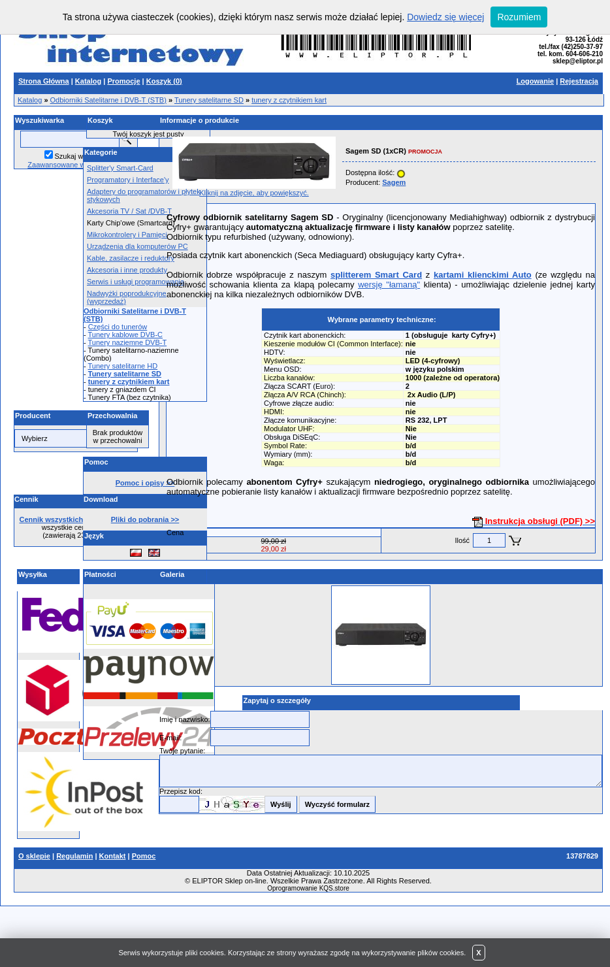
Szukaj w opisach (82, 156)
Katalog (30, 100)
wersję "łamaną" (389, 284)
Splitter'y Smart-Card (120, 168)
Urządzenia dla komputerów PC (137, 246)
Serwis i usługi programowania (135, 282)
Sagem (394, 182)
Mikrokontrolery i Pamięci (127, 234)
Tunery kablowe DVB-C (125, 334)
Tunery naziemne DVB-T (127, 342)
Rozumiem (519, 17)
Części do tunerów (118, 327)
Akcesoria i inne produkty (127, 270)
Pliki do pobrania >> (145, 519)
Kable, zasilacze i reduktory (130, 258)
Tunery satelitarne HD (123, 366)
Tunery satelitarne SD (209, 100)
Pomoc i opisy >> (145, 483)
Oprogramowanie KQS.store (308, 888)
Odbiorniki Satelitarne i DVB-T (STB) (108, 100)
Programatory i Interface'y (128, 180)
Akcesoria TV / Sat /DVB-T (129, 211)
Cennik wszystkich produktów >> (76, 519)
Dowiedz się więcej (445, 17)
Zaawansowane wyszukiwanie (75, 165)
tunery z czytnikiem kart (289, 100)
